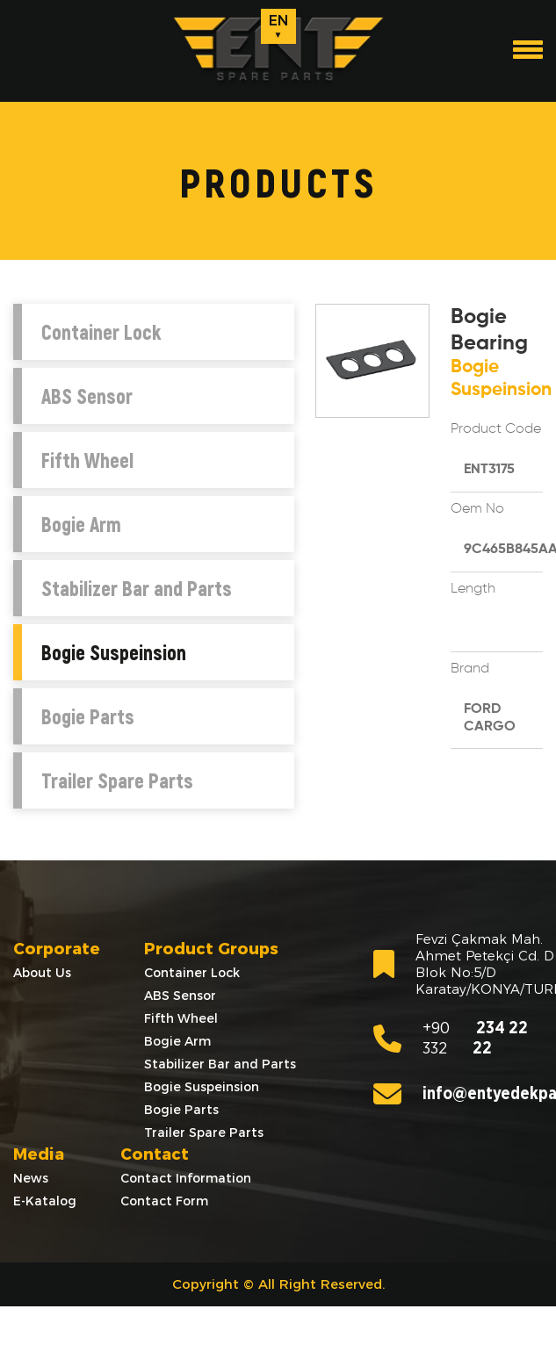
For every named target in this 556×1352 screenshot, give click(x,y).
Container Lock (101, 332)
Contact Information (185, 1178)
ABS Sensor (87, 396)
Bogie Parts (87, 716)
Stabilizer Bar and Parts (136, 588)
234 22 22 (450, 1038)
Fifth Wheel (87, 460)
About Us (42, 973)
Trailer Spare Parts (117, 780)
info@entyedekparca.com (458, 1094)
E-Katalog (44, 1201)
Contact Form (164, 1201)
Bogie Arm (81, 524)
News (30, 1178)
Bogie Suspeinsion (113, 652)
